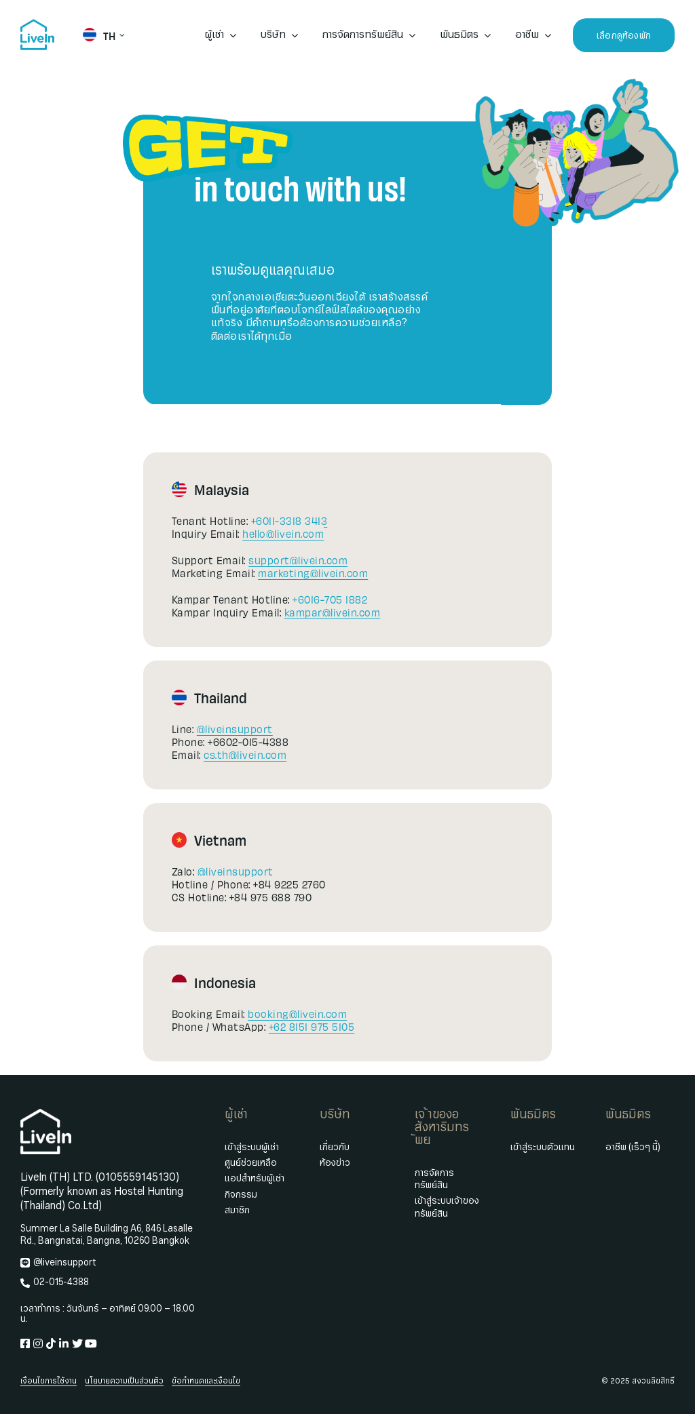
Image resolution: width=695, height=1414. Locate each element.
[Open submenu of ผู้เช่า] (230, 35)
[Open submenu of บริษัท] (292, 35)
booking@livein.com (297, 1013)
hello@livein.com (283, 533)
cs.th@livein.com (245, 754)
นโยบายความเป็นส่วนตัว (124, 1381)
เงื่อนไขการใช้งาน (48, 1381)
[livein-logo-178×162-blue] (37, 23)
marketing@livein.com (313, 572)
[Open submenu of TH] (120, 35)
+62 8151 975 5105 (312, 1026)
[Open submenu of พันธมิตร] (484, 35)
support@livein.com (298, 559)
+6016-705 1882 (330, 599)
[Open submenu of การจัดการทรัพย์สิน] (409, 35)
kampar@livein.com (332, 612)
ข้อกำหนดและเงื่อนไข (206, 1381)
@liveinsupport (235, 728)
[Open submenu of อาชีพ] (545, 35)
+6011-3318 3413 (289, 520)
